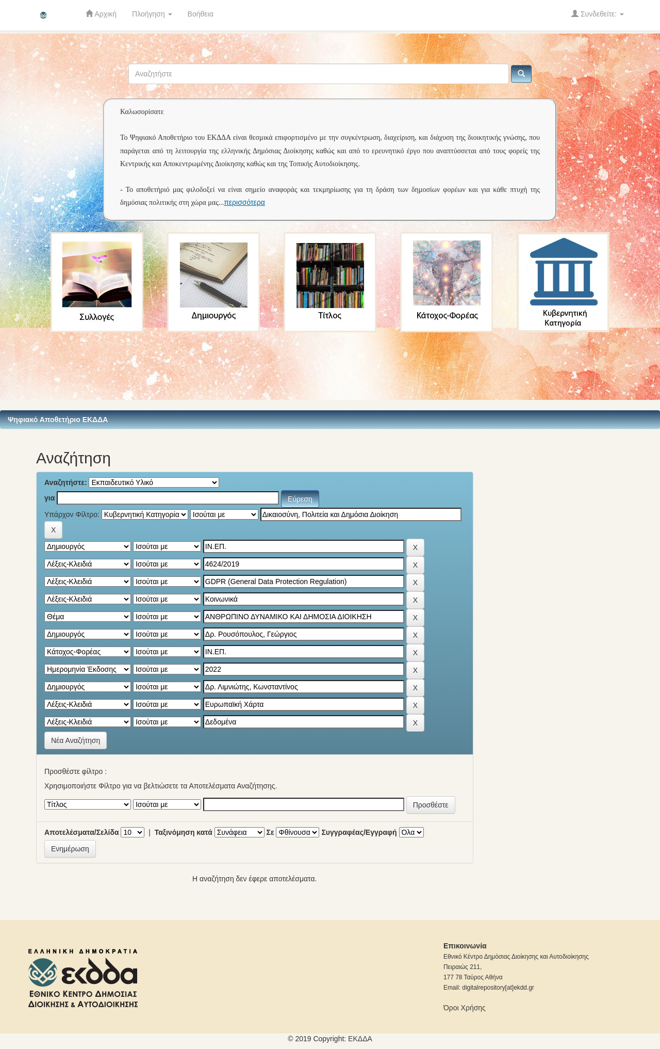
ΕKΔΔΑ (360, 1039)
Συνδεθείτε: (597, 13)
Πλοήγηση (152, 14)
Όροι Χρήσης (464, 1008)
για (49, 498)
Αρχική (101, 13)
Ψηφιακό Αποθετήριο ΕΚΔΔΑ (58, 419)
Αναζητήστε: (65, 482)
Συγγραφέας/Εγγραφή (359, 832)
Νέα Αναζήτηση (75, 740)
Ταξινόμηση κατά (183, 832)
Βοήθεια (200, 14)
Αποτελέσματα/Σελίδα (81, 832)
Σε (270, 832)
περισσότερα (244, 202)
